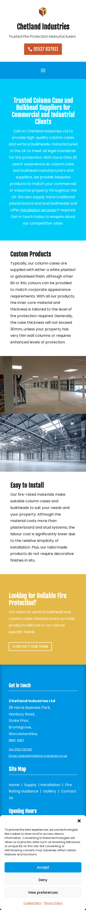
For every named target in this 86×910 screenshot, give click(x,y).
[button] (79, 821)
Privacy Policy (53, 903)
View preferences (43, 892)
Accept (43, 867)
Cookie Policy (32, 903)
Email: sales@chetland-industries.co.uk (38, 756)
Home (14, 784)
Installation (50, 784)
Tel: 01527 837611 (20, 749)
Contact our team (30, 646)
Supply (30, 784)
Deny (43, 880)
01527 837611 (46, 49)
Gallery (49, 791)
